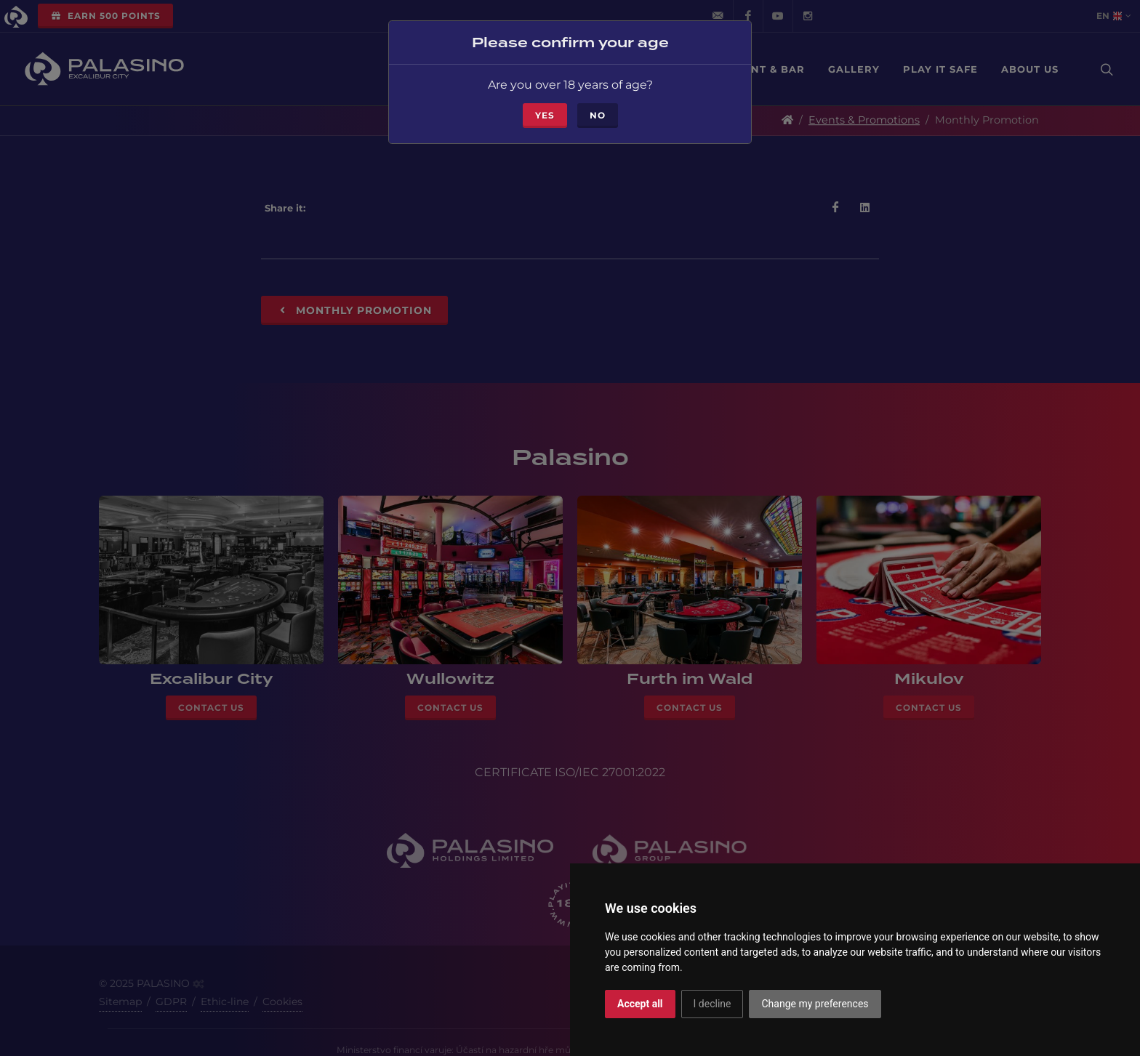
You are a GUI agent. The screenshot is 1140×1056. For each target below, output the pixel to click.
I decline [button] (712, 1003)
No (598, 114)
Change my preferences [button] (814, 1003)
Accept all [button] (640, 1003)
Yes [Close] (545, 114)
